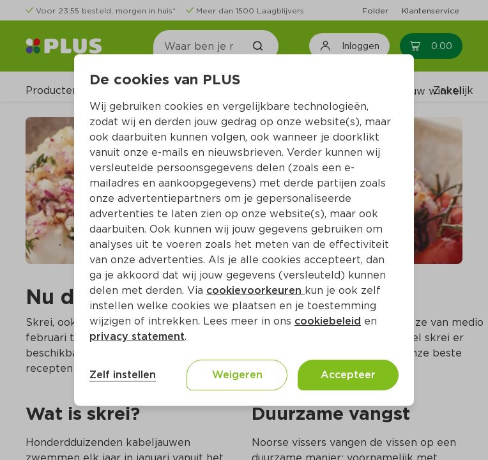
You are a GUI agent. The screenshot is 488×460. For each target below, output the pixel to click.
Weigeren (237, 375)
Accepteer (348, 375)
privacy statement (137, 336)
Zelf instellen (122, 375)
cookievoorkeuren (255, 290)
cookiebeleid (327, 321)
